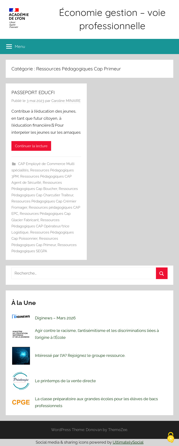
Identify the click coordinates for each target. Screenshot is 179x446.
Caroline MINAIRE (66, 101)
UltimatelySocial (128, 442)
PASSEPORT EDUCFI (33, 92)
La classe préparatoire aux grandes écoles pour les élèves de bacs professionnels (96, 402)
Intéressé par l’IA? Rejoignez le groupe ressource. (80, 355)
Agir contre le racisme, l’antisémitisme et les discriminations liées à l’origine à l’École (97, 334)
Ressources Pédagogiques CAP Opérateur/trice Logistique (40, 226)
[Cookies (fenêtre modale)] (170, 438)
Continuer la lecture (31, 146)
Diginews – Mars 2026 (55, 318)
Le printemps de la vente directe (65, 380)
